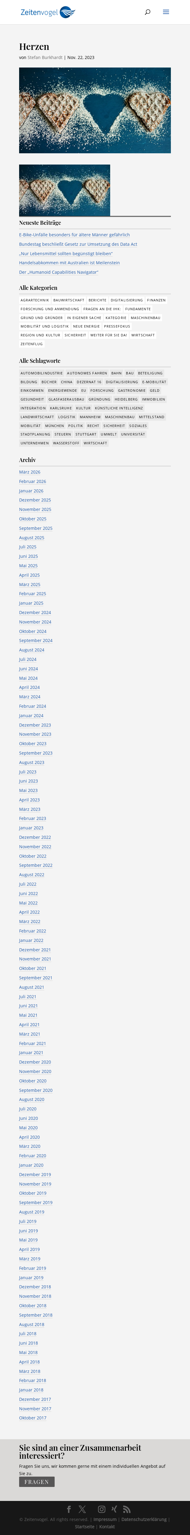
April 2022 (29, 912)
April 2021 (29, 1024)
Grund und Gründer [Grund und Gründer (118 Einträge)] (42, 317)
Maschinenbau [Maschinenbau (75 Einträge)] (146, 317)
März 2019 (29, 1259)
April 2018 (29, 1362)
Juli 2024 (27, 659)
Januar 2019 (31, 1277)
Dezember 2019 (35, 1174)
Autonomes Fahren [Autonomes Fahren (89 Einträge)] (87, 373)
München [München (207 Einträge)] (54, 425)
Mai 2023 (28, 790)
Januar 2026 (31, 491)
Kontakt (107, 1527)
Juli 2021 (27, 996)
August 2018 (31, 1324)
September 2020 (36, 1090)
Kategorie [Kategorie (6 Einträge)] (116, 317)
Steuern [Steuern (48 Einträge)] (63, 434)
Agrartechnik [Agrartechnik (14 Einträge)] (35, 300)
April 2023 (29, 800)
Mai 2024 (28, 678)
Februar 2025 (32, 593)
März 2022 (29, 921)
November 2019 (35, 1184)
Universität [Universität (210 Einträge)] (133, 434)
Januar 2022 (31, 940)
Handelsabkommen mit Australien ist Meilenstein (69, 263)
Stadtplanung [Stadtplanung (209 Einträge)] (35, 434)
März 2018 (29, 1371)
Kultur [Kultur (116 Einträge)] (83, 408)
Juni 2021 (28, 1006)
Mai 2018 (28, 1352)
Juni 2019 (28, 1231)
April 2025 (29, 575)
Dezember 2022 (35, 837)
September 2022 (36, 865)
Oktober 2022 (32, 856)
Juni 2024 (28, 669)
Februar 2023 (32, 818)
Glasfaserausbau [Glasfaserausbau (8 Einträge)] (67, 399)
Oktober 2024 (32, 631)
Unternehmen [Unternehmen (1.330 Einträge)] (35, 443)
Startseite (84, 1527)
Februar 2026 (32, 481)
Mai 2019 (28, 1240)
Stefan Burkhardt (45, 57)
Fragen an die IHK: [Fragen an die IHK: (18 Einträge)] (102, 309)
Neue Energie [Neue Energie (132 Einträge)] (86, 326)
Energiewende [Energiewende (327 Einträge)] (62, 390)
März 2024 (29, 697)
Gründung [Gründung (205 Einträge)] (99, 399)
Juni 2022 (28, 893)
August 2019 (31, 1212)
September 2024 (36, 640)
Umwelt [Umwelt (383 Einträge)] (109, 434)
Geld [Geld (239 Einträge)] (155, 390)
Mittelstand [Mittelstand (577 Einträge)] (152, 417)
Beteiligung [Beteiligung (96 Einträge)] (150, 373)
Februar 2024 (32, 706)
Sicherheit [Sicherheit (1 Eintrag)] (75, 335)
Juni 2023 (28, 781)
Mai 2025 (28, 565)
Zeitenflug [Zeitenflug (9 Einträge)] (32, 344)
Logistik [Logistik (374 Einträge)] (67, 417)
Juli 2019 (27, 1221)
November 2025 (35, 509)
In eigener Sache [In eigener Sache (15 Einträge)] (84, 317)
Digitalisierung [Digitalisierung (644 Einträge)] (122, 382)
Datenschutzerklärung (144, 1519)
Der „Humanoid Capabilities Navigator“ (58, 272)
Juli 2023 (27, 772)
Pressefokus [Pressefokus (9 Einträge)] (117, 326)
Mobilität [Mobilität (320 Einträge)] (31, 425)
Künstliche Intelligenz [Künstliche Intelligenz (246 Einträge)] (119, 408)
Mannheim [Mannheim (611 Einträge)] (90, 417)
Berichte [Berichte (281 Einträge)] (98, 300)
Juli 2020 (27, 1109)
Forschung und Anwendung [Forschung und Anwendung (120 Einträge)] (50, 309)
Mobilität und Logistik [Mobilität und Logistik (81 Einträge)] (45, 326)
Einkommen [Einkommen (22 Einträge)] (32, 390)
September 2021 (36, 978)
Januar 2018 (31, 1390)
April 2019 (29, 1249)
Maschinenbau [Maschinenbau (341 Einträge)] (120, 417)
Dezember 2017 (35, 1399)
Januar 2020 (31, 1165)
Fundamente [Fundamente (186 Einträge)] (138, 309)
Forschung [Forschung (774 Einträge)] (102, 390)
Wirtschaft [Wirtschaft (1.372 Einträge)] (95, 443)
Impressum (105, 1519)
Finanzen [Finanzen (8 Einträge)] (156, 300)
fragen (37, 1481)
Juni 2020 (28, 1118)
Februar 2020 (32, 1155)
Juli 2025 (27, 547)
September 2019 (36, 1202)
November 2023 (35, 734)
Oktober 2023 (32, 743)
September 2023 (36, 753)
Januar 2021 (31, 1052)
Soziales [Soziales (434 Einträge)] (138, 425)
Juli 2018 (27, 1333)
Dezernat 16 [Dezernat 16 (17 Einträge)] (89, 382)
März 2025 (29, 584)
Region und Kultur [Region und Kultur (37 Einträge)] (41, 335)
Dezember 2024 (35, 612)
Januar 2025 (31, 603)
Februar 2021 (32, 1043)
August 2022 (31, 874)
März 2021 (29, 1034)
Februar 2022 (32, 931)
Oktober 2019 (32, 1193)
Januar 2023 (31, 828)
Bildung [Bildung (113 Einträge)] (29, 382)
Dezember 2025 (35, 500)
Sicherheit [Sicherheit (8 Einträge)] (114, 425)
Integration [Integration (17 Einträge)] (33, 408)
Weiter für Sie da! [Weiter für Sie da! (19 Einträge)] (108, 335)
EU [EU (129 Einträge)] (83, 390)
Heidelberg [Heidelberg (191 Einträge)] (126, 399)
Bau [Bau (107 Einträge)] (130, 373)
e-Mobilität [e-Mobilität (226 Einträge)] (154, 382)
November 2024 (35, 622)
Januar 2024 (31, 715)
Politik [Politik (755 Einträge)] (75, 425)
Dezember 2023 (35, 725)
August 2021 (31, 987)
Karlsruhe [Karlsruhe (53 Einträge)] (61, 408)
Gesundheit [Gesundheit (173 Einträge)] (32, 399)
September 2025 (36, 528)
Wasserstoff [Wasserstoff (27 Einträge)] (66, 443)
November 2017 (35, 1409)
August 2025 (31, 537)
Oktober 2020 (32, 1081)
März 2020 (29, 1146)
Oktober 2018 (32, 1305)
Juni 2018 (28, 1343)
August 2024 (31, 650)
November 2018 (35, 1296)
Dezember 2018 (35, 1287)
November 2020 (35, 1071)
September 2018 (36, 1315)
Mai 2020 (28, 1127)
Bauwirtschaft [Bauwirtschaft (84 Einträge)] (68, 300)
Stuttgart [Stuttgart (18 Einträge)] (86, 434)
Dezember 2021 (35, 950)
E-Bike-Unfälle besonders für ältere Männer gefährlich (74, 235)
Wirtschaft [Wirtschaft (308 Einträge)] (143, 335)
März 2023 (29, 809)
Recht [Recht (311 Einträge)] (93, 425)
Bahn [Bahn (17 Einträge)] (116, 373)
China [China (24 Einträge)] (67, 382)
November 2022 (35, 846)
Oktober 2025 (32, 519)
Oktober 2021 (32, 968)
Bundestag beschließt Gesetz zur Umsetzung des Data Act (78, 244)
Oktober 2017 (32, 1418)
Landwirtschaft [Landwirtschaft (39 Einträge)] (37, 417)
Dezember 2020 (35, 1062)
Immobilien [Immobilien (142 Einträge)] (153, 399)
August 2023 (31, 762)
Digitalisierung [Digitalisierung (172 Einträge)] (127, 300)
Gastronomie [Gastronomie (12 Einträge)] (132, 390)
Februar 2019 (32, 1268)
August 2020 (31, 1099)
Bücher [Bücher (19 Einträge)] (49, 382)
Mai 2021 (28, 1015)
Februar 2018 (32, 1380)
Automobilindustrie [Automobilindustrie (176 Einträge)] (42, 373)
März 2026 (29, 472)
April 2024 (29, 687)
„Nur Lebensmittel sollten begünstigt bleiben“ (66, 253)
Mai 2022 (28, 903)
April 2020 (29, 1137)
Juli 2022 (27, 884)
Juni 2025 (28, 556)
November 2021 (35, 959)
